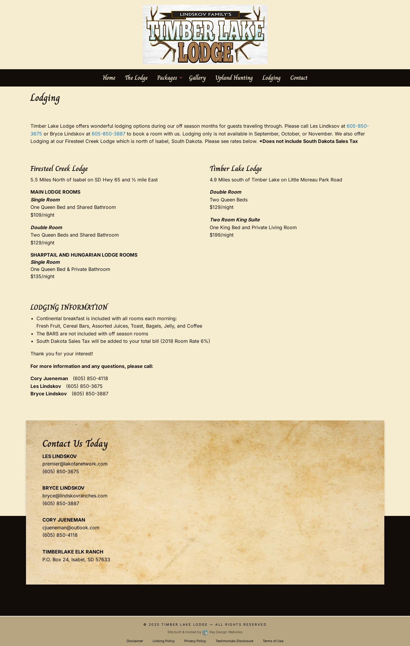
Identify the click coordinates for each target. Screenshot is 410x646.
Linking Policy (164, 641)
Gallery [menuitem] (197, 77)
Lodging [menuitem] (271, 77)
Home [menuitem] (109, 77)
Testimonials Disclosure (234, 641)
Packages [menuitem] (167, 77)
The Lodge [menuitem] (136, 77)
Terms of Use (273, 641)
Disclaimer (135, 641)
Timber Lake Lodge (185, 624)
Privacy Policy (195, 641)
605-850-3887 (108, 134)
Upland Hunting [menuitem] (234, 77)
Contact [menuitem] (299, 77)
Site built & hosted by (205, 632)
